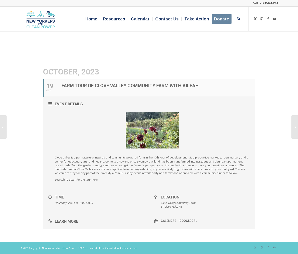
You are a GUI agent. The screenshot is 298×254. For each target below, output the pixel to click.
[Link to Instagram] (261, 19)
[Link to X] (255, 19)
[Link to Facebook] (268, 19)
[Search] (238, 19)
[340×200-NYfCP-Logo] (41, 19)
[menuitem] (91, 19)
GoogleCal (188, 221)
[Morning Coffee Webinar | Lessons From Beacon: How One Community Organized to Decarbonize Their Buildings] (3, 127)
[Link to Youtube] (274, 19)
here (95, 179)
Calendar (168, 221)
